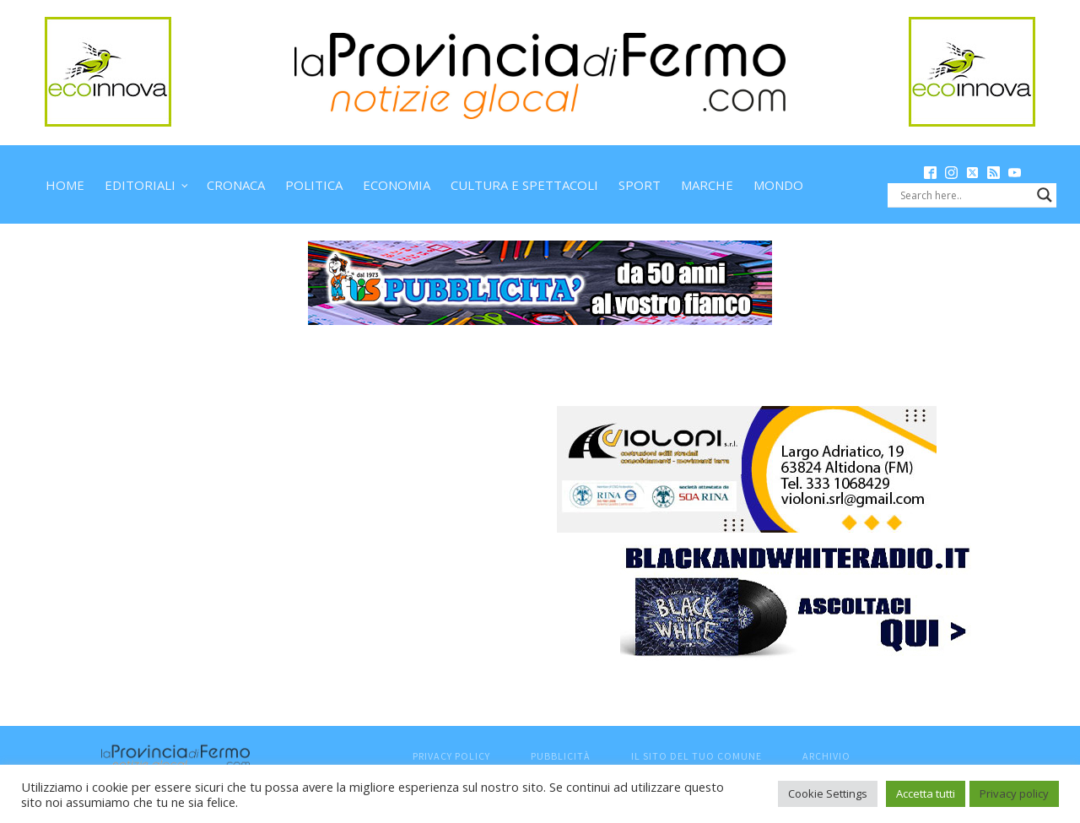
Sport (639, 184)
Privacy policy (1014, 793)
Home (65, 184)
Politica (314, 184)
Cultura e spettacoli (524, 184)
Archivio (826, 756)
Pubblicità (561, 756)
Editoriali (140, 184)
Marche (707, 184)
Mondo (778, 184)
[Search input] (964, 195)
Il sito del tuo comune (696, 756)
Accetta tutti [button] (925, 793)
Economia (396, 184)
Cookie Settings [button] (827, 793)
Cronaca (236, 184)
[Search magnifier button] (1044, 195)
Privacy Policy (451, 756)
